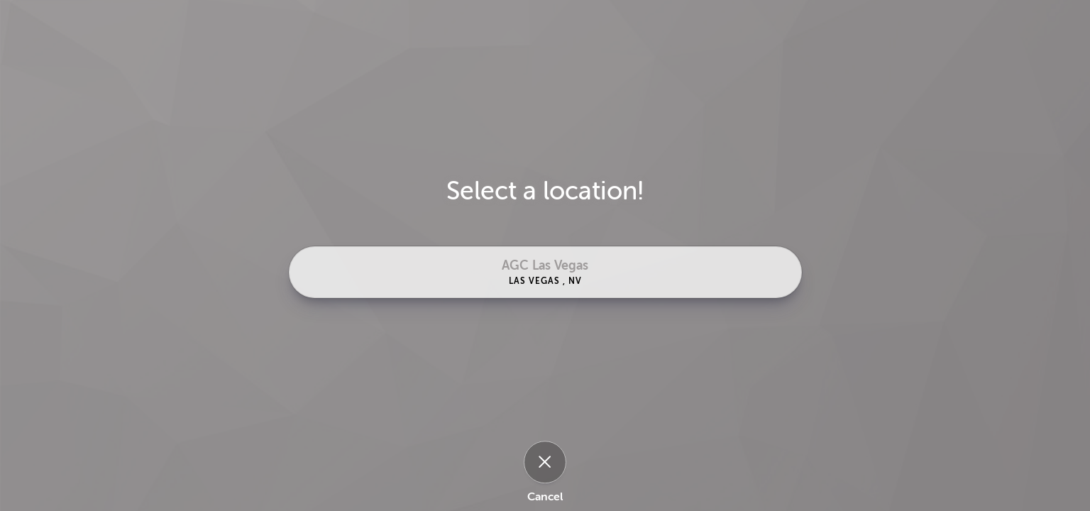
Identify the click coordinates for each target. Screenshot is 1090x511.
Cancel (545, 496)
